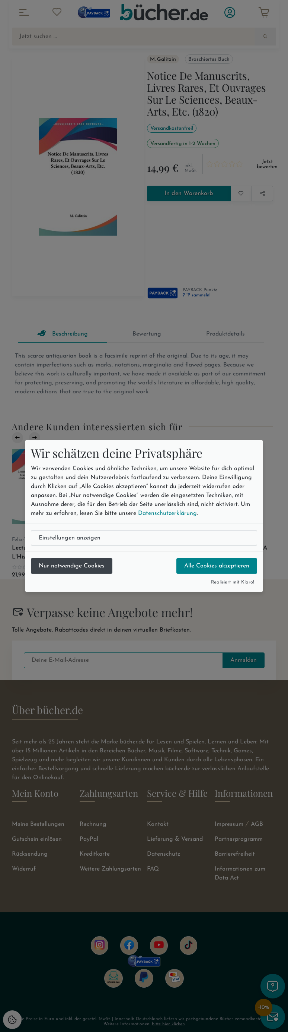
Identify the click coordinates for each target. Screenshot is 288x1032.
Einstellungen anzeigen (69, 538)
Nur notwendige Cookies (72, 566)
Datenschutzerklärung (167, 513)
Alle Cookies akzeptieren (216, 566)
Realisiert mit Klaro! (232, 582)
